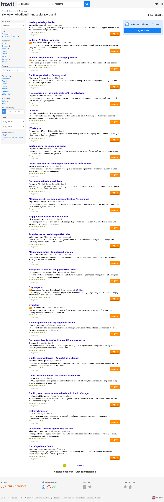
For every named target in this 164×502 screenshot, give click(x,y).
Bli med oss (12, 498)
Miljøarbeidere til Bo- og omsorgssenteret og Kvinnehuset (59, 199)
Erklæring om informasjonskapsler (47, 498)
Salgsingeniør (36, 287)
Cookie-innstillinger (93, 498)
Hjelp (21, 498)
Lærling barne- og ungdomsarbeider (47, 146)
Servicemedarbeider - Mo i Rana (45, 181)
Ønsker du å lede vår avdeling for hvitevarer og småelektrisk (60, 164)
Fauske (5, 49)
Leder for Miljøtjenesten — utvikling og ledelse (53, 58)
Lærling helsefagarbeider (42, 22)
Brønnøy (5, 46)
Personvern (29, 498)
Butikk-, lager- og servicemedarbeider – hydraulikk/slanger (59, 393)
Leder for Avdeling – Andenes (44, 40)
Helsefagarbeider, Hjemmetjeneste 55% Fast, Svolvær (56, 93)
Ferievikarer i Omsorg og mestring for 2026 (51, 429)
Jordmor (33, 111)
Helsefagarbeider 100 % (41, 446)
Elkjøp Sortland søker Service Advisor (48, 217)
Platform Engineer (38, 411)
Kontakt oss (80, 498)
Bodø (4, 43)
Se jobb (114, 33)
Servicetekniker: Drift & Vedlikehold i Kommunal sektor (57, 340)
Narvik (4, 54)
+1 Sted (79, 290)
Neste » (80, 465)
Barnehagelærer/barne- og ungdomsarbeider (52, 323)
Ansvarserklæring (68, 498)
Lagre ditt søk (143, 30)
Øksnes (5, 61)
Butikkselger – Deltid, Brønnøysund (47, 75)
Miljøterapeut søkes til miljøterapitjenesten (51, 252)
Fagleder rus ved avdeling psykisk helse (49, 234)
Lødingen (5, 51)
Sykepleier (34, 305)
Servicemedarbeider (9, 36)
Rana (4, 56)
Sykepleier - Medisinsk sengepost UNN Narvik (52, 270)
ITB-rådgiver (35, 128)
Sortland (5, 59)
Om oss (3, 498)
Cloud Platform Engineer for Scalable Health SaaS (54, 376)
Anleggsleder (7, 34)
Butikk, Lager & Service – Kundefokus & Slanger (54, 358)
